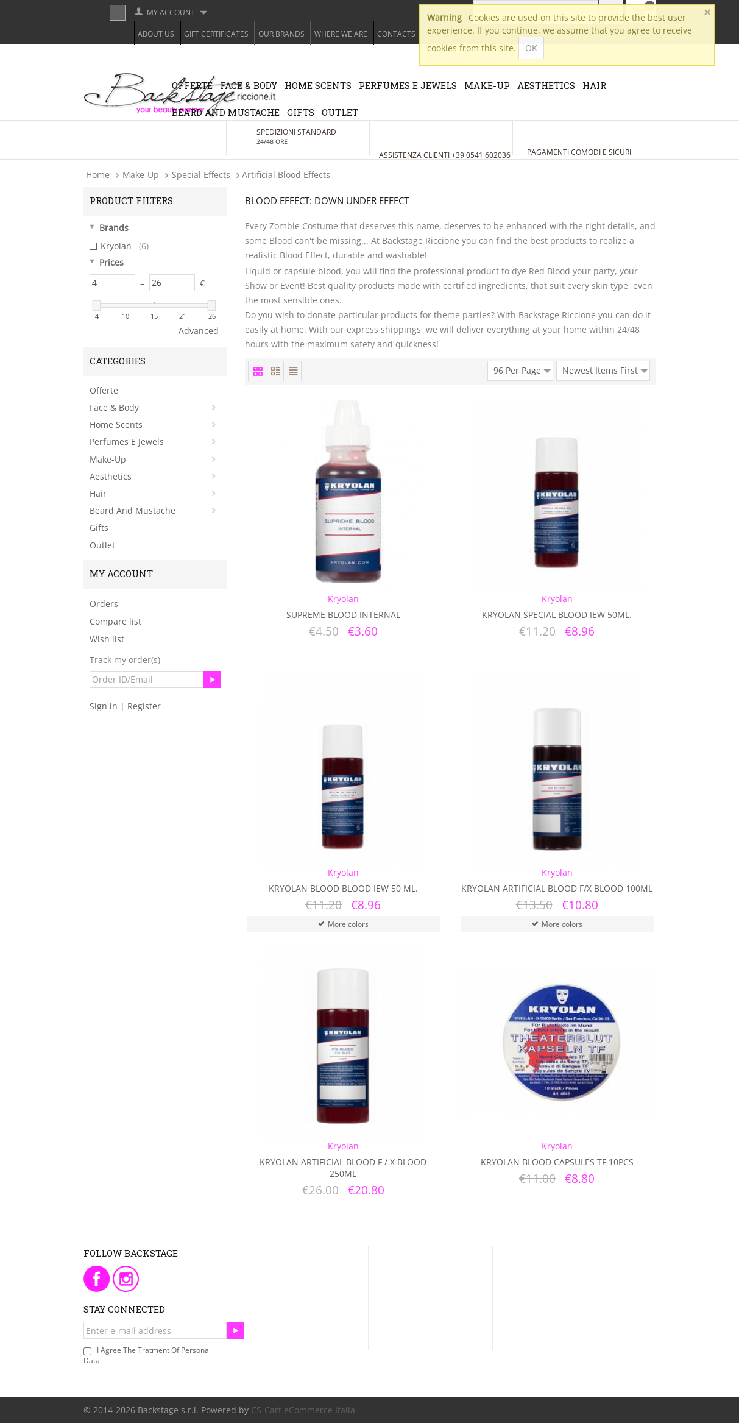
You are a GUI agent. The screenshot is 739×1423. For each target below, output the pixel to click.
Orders (104, 603)
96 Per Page (522, 368)
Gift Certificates (216, 34)
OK (531, 48)
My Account (171, 12)
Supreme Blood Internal (343, 614)
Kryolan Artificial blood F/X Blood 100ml (556, 888)
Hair (594, 85)
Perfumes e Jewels (408, 85)
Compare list (115, 621)
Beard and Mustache (226, 112)
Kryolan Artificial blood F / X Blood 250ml (343, 1167)
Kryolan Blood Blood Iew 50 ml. (343, 888)
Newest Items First (605, 368)
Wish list (107, 639)
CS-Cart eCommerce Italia (303, 1410)
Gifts (300, 112)
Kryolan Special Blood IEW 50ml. (557, 614)
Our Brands (281, 34)
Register (144, 706)
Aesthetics (546, 85)
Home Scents (318, 85)
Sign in (104, 706)
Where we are (340, 34)
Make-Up (487, 85)
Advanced (199, 330)
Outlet (340, 112)
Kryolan (119, 246)
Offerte (192, 85)
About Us (156, 34)
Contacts (396, 34)
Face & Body (248, 85)
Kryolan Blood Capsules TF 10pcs (557, 1162)
